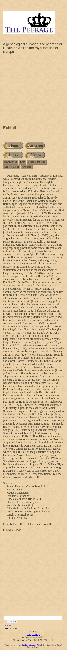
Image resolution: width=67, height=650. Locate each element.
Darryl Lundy (33, 634)
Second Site (35, 645)
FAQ (22, 162)
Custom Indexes (36, 162)
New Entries (10, 162)
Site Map (27, 166)
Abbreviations (11, 166)
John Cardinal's (24, 645)
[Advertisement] (33, 90)
